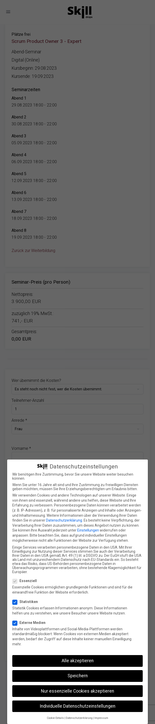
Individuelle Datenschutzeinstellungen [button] (77, 706)
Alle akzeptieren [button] (78, 660)
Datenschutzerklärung (64, 520)
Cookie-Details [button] (55, 718)
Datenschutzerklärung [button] (79, 718)
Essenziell (26, 581)
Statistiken (26, 602)
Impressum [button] (101, 718)
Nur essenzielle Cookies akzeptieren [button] (77, 691)
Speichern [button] (78, 675)
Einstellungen (88, 530)
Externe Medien (30, 623)
